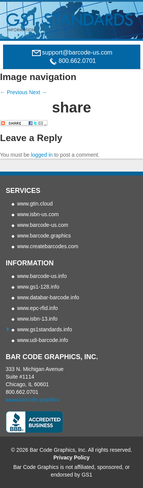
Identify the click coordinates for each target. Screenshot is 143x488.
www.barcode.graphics (44, 236)
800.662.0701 (22, 392)
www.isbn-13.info (37, 319)
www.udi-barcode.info (42, 340)
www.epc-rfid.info (37, 308)
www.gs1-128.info (38, 287)
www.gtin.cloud (35, 204)
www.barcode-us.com (42, 225)
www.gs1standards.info (44, 329)
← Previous (13, 92)
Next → (38, 92)
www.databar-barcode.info (48, 297)
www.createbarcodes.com (47, 246)
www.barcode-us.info (42, 276)
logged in (42, 155)
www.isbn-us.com (38, 214)
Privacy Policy (71, 457)
